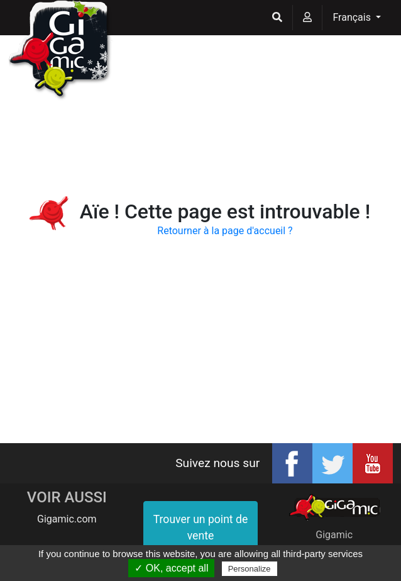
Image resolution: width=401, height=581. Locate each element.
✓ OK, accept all (171, 568)
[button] (277, 17)
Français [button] (352, 17)
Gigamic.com (67, 519)
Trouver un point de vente (200, 527)
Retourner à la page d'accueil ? (224, 231)
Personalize (249, 568)
